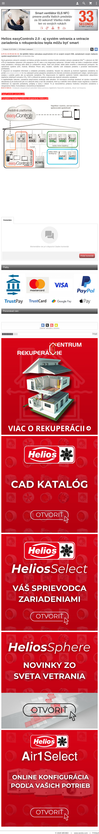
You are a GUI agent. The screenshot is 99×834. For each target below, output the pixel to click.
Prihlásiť (95, 833)
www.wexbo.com (81, 833)
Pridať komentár (87, 256)
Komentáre (7, 220)
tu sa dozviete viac (27, 56)
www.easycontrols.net (13, 73)
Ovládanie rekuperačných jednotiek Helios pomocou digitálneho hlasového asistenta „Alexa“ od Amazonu (49, 88)
